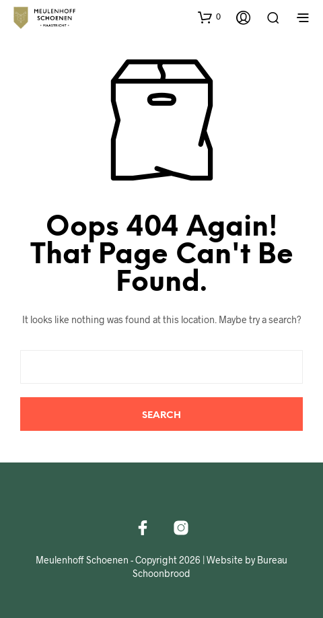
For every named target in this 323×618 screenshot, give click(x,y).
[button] (209, 17)
